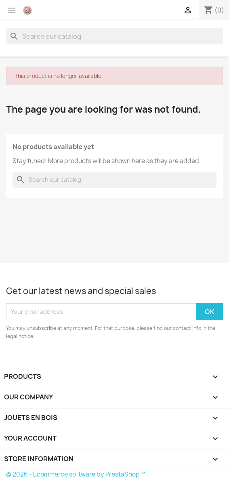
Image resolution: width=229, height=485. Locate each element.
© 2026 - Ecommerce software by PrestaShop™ (75, 474)
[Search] (114, 36)
